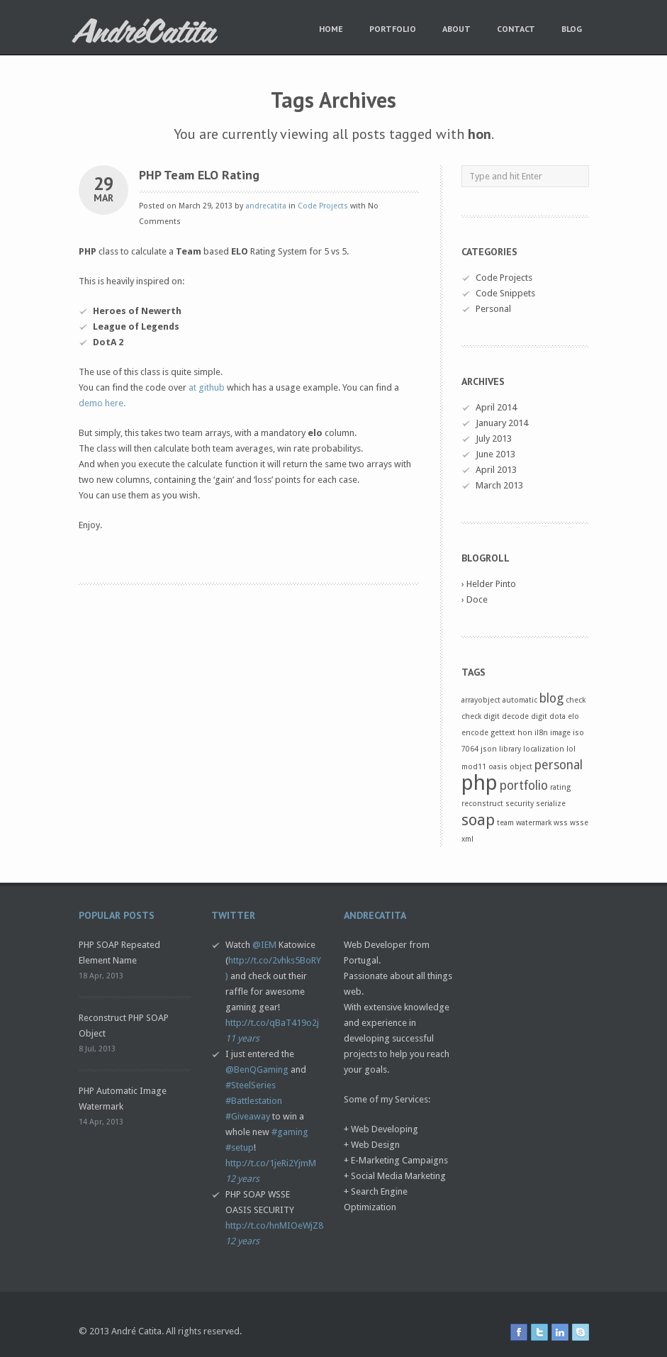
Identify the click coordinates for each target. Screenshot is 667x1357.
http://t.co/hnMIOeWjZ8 (274, 1225)
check (575, 700)
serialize (551, 803)
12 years (242, 1178)
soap (478, 819)
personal (558, 765)
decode (515, 716)
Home (331, 28)
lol (571, 749)
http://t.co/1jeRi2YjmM (270, 1163)
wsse (579, 822)
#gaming (289, 1132)
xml (467, 839)
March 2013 (499, 485)
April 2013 (496, 469)
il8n (541, 732)
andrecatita (265, 206)
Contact (516, 28)
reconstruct (482, 803)
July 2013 (494, 438)
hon (524, 732)
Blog (571, 28)
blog (551, 698)
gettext (503, 732)
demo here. (102, 403)
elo (573, 716)
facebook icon (518, 1332)
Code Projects (323, 206)
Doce (477, 599)
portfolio (524, 785)
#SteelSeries (250, 1085)
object (521, 766)
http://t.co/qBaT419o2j (272, 1022)
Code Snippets (505, 293)
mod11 (473, 766)
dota (557, 716)
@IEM (264, 944)
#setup (239, 1147)
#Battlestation (253, 1100)
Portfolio (392, 28)
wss (561, 822)
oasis (498, 766)
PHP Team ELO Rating (199, 175)
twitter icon (539, 1332)
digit (539, 716)
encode (474, 732)
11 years (242, 1038)
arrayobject (480, 700)
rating (560, 787)
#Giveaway (247, 1116)
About (456, 28)
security (519, 803)
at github (207, 387)
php (479, 783)
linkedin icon (559, 1332)
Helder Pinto (491, 584)
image (560, 732)
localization (543, 749)
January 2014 (502, 423)
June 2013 (495, 454)
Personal (493, 308)
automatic (520, 700)
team (505, 822)
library (510, 749)
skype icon (580, 1332)
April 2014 (496, 407)
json (489, 749)
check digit (480, 716)
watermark (533, 822)
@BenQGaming (256, 1069)
